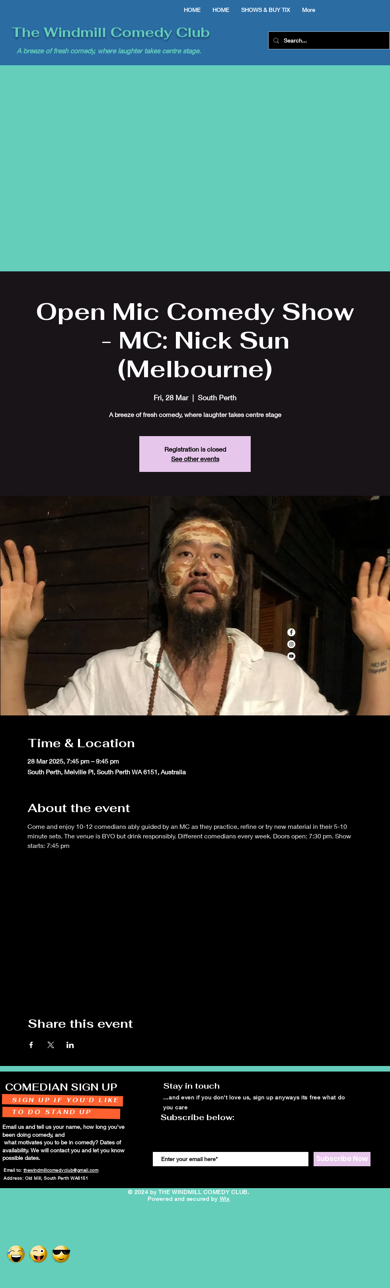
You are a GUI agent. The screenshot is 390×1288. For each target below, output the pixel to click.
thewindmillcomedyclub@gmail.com (61, 1170)
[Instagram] (291, 644)
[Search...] (328, 40)
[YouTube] (291, 656)
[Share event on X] (51, 1045)
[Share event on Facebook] (31, 1045)
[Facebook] (291, 632)
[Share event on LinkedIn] (70, 1045)
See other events (195, 458)
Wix (225, 1198)
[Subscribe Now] (342, 1159)
